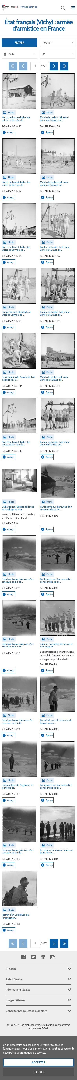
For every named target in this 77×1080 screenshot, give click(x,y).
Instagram (52, 957)
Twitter (33, 957)
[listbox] (57, 42)
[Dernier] (64, 66)
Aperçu (8, 132)
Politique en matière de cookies (27, 1059)
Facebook (23, 957)
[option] (57, 42)
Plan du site (38, 1037)
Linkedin (42, 957)
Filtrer (19, 42)
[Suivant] (54, 66)
